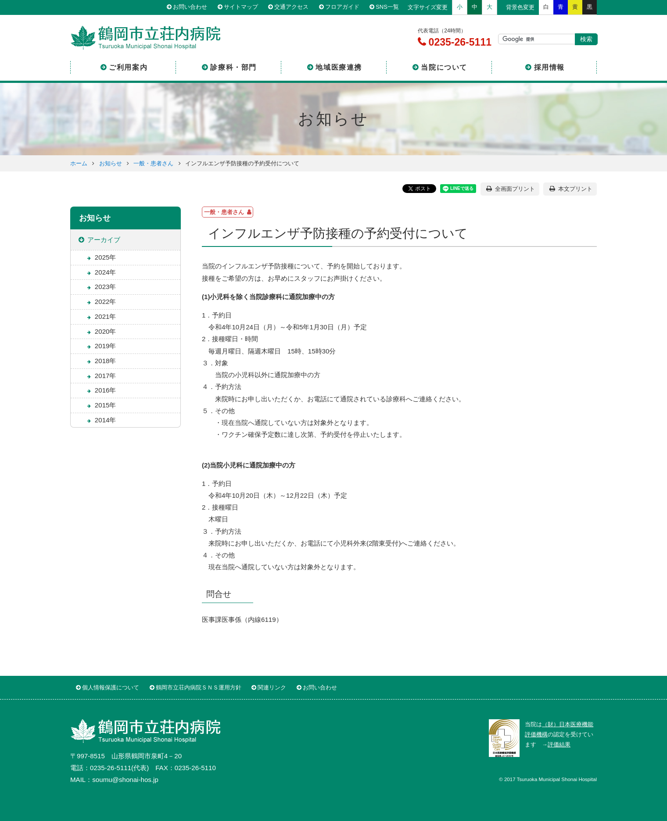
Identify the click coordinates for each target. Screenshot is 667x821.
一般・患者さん (153, 163)
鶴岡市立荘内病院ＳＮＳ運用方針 (198, 687)
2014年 (105, 420)
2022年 (105, 301)
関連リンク (272, 687)
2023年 (105, 286)
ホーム (78, 163)
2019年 (105, 346)
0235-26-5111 (458, 42)
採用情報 (549, 67)
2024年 (105, 272)
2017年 (105, 375)
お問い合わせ (190, 7)
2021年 (105, 316)
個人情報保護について (110, 687)
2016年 (105, 390)
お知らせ (110, 163)
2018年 (105, 360)
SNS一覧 (387, 7)
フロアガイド (342, 7)
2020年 (105, 331)
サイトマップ (241, 7)
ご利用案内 (128, 67)
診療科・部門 (233, 67)
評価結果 (559, 744)
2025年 (105, 257)
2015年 (105, 405)
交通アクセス (291, 7)
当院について (444, 67)
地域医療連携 (339, 67)
